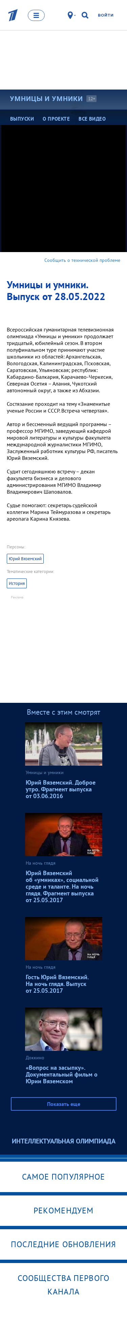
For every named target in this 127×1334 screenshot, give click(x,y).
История (17, 583)
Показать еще (63, 1104)
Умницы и (46, 99)
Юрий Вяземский (25, 559)
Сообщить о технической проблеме (82, 260)
